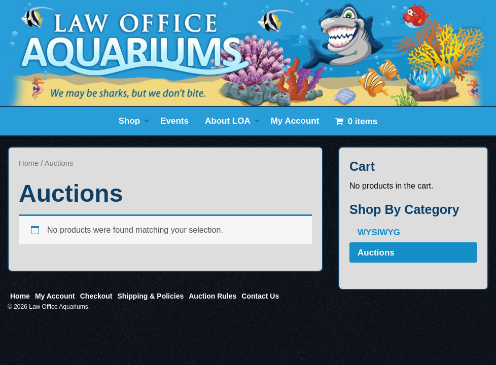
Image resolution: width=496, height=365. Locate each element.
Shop (129, 121)
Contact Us (260, 296)
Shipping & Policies (151, 296)
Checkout (96, 296)
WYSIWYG (379, 232)
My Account (295, 121)
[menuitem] (132, 121)
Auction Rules (212, 296)
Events (174, 121)
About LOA (228, 121)
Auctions (376, 253)
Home (29, 163)
